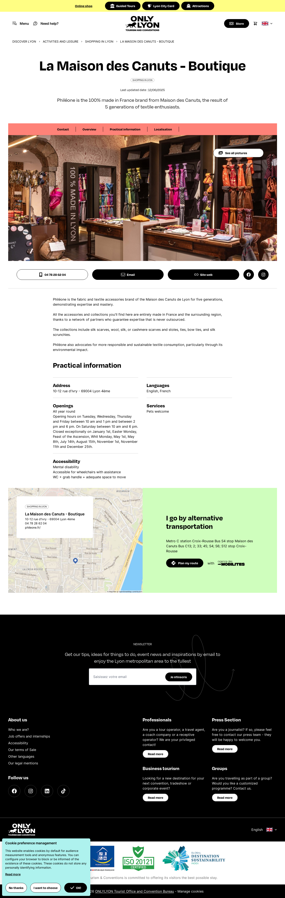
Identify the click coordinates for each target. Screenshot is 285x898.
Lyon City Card (160, 6)
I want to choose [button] (46, 888)
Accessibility (18, 743)
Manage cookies (190, 891)
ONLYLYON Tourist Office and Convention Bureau (134, 891)
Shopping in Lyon (99, 41)
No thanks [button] (16, 888)
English (264, 830)
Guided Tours (122, 6)
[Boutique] (236, 23)
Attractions (197, 6)
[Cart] (255, 23)
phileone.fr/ (33, 527)
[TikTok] (63, 791)
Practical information (125, 129)
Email (128, 274)
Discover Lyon (24, 41)
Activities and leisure (60, 41)
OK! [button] (75, 888)
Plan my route (184, 563)
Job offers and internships (29, 736)
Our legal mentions (23, 763)
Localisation (163, 129)
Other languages (21, 756)
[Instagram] (31, 791)
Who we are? (18, 729)
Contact (63, 129)
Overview (89, 129)
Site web (203, 274)
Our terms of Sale (22, 750)
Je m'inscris (179, 677)
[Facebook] (14, 791)
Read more (155, 754)
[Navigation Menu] (20, 23)
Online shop (83, 6)
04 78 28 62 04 (52, 274)
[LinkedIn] (47, 791)
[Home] (142, 23)
